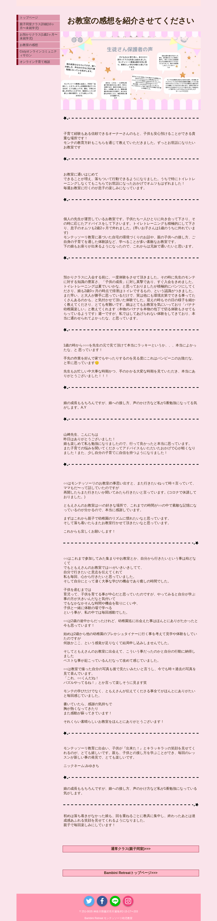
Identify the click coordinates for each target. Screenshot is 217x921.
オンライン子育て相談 (35, 61)
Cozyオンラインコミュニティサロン (38, 53)
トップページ (29, 17)
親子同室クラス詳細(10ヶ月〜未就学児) (37, 26)
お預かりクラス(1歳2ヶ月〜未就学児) (38, 36)
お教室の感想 (29, 45)
